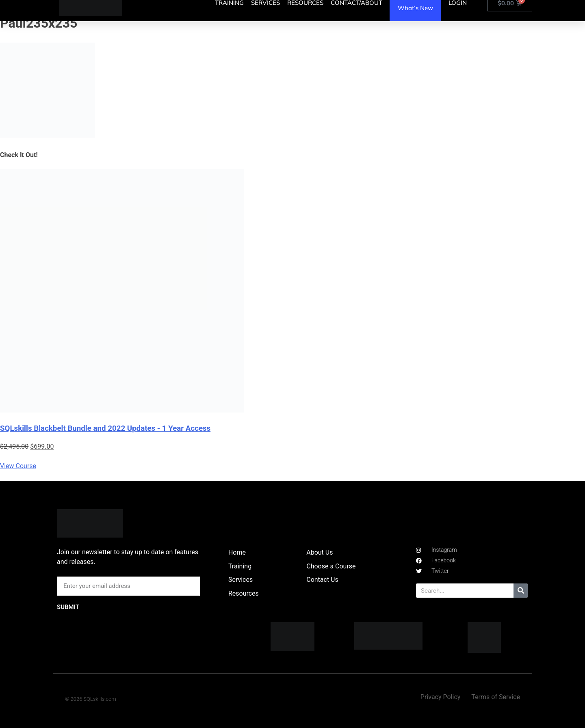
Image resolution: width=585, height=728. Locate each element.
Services (240, 579)
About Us (319, 552)
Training (239, 566)
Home (237, 552)
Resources (243, 593)
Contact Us (322, 579)
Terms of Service (495, 697)
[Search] (521, 590)
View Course (18, 466)
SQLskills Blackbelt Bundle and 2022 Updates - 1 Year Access (105, 428)
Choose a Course (330, 566)
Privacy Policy (440, 697)
